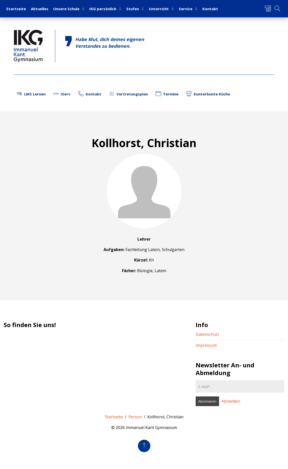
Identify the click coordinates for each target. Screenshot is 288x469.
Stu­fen (132, 8)
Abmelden (231, 401)
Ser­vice (185, 8)
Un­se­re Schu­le (66, 8)
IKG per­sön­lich (102, 8)
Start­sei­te (16, 8)
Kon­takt (210, 8)
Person (135, 417)
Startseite (114, 417)
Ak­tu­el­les (39, 8)
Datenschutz (207, 334)
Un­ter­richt (159, 8)
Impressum (206, 345)
